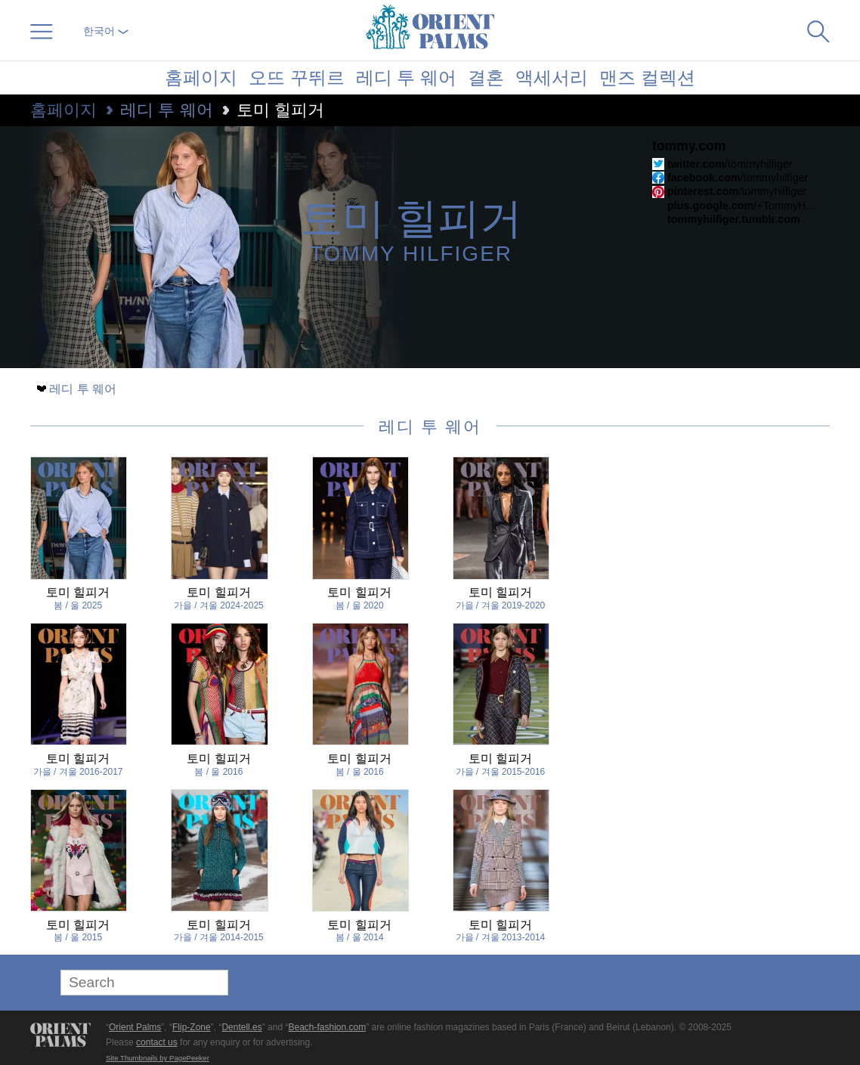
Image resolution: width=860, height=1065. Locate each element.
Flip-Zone (191, 1027)
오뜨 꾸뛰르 (297, 78)
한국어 (105, 31)
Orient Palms (135, 1027)
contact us (157, 1042)
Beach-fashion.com (327, 1027)
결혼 (486, 78)
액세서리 (551, 78)
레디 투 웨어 (406, 78)
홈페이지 (201, 78)
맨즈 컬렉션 (647, 78)
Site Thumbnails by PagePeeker (157, 1058)
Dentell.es (241, 1027)
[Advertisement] (724, 558)
